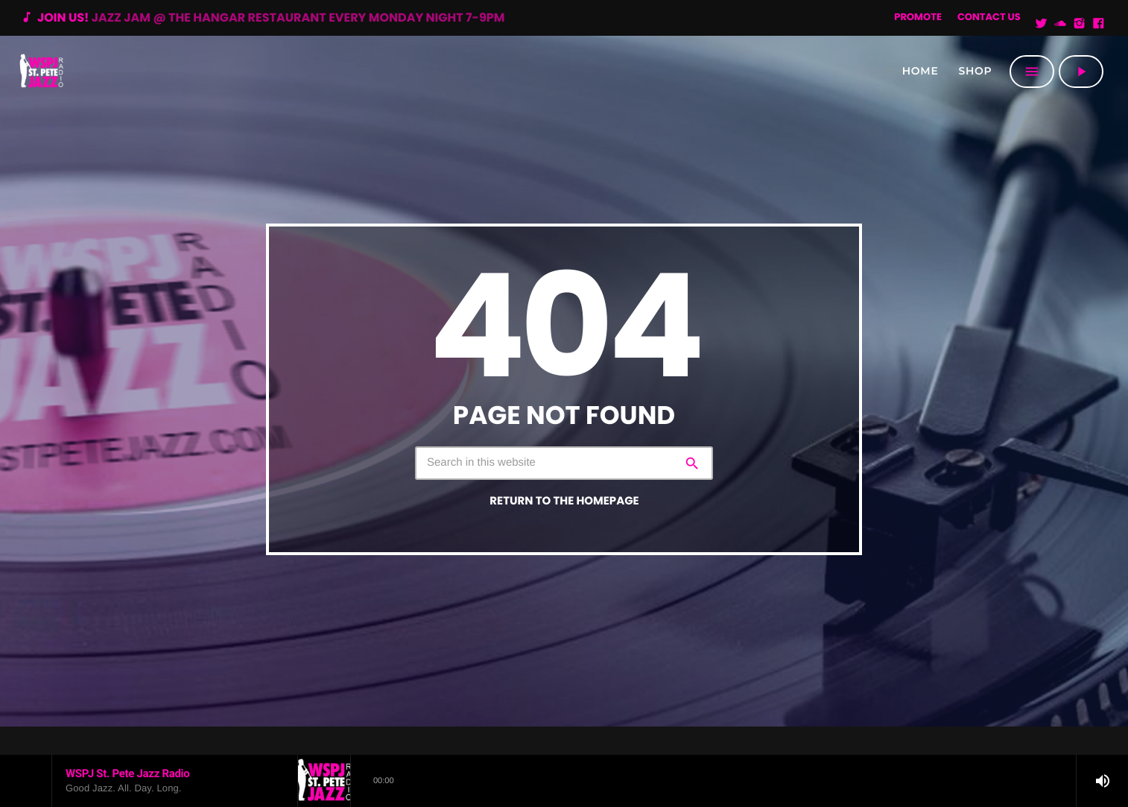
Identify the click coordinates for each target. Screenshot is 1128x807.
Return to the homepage (564, 501)
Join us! (262, 17)
